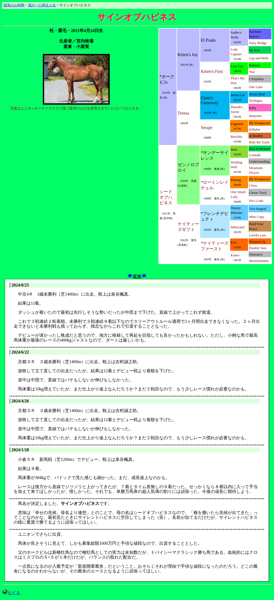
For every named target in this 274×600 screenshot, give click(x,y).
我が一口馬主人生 (42, 5)
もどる (11, 592)
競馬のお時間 (13, 5)
